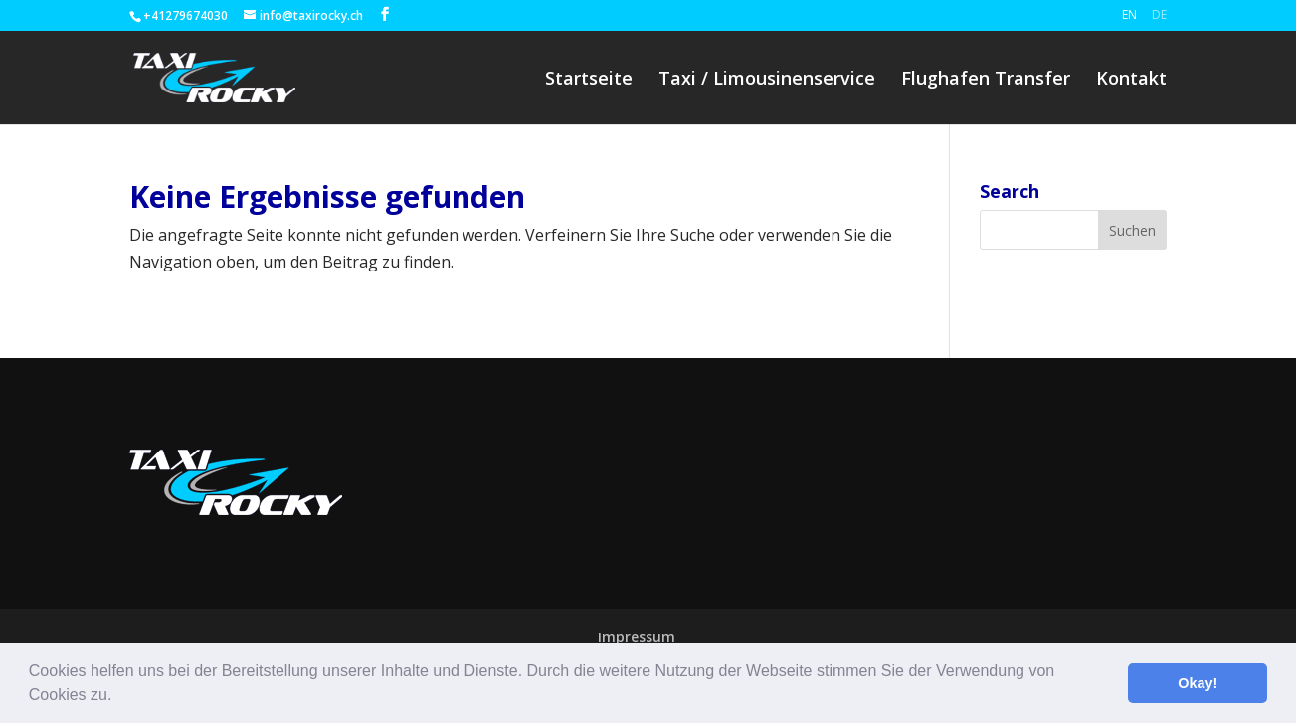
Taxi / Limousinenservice (766, 80)
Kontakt (1131, 80)
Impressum (636, 637)
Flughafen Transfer (985, 80)
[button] (119, 697)
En (1129, 14)
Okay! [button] (1197, 683)
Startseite (589, 80)
